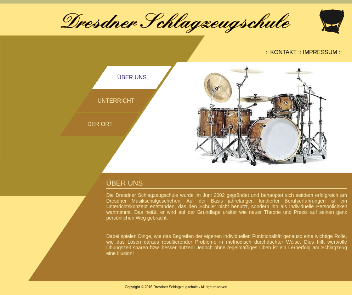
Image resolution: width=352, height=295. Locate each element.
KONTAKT (283, 52)
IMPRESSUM (320, 52)
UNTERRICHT (116, 101)
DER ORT (100, 124)
